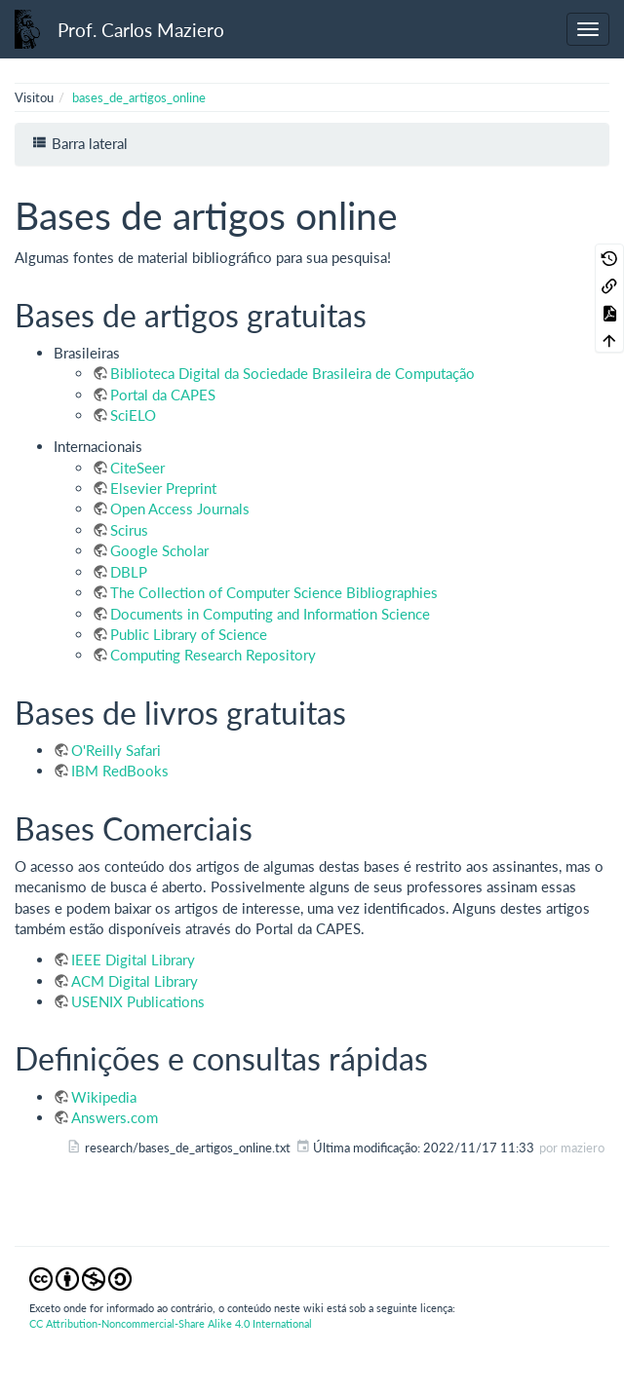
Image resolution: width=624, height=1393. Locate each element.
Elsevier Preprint (163, 488)
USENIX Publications (138, 1001)
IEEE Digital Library (133, 959)
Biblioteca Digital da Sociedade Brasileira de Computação (292, 373)
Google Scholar (159, 550)
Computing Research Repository (213, 654)
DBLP (128, 572)
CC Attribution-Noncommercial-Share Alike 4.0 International (170, 1323)
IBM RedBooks (120, 770)
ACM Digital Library (134, 981)
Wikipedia (103, 1097)
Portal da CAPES (162, 394)
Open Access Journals (180, 508)
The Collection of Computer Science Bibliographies (274, 592)
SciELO (133, 415)
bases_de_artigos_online (139, 97)
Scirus (129, 530)
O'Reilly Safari (116, 750)
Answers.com (114, 1117)
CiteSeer (137, 467)
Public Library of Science (188, 634)
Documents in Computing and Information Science (270, 613)
